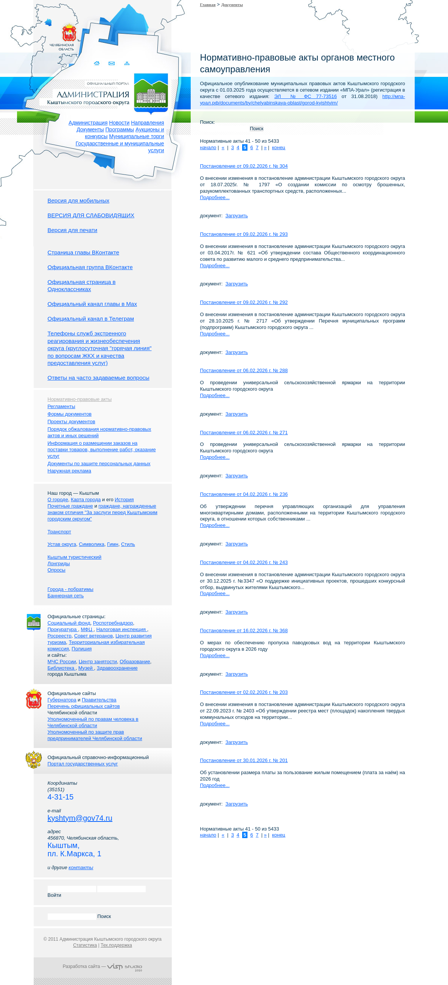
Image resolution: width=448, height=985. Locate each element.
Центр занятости (98, 661)
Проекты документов (71, 421)
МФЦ (87, 629)
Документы (90, 129)
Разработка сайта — (102, 966)
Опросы (56, 570)
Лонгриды (59, 563)
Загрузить (237, 215)
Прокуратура (63, 629)
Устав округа (62, 544)
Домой (98, 63)
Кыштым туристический (75, 557)
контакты (80, 867)
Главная (208, 4)
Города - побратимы (70, 589)
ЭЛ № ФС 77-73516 (305, 96)
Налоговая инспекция (121, 629)
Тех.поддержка (116, 945)
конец (278, 147)
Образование (135, 661)
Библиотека (62, 668)
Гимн (112, 544)
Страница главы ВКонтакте (84, 252)
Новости (119, 123)
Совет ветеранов (93, 636)
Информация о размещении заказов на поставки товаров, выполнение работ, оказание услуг (102, 449)
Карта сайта (127, 63)
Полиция (82, 648)
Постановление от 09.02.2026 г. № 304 (244, 166)
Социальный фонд (69, 623)
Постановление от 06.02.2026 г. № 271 (244, 432)
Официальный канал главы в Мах (92, 304)
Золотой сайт (20, 33)
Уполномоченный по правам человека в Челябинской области (93, 722)
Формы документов (70, 414)
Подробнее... (215, 197)
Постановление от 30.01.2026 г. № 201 (244, 760)
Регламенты (61, 406)
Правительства (99, 700)
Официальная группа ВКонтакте (90, 267)
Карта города (86, 499)
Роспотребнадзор (113, 623)
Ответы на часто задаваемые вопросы (98, 377)
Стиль (128, 544)
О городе (58, 499)
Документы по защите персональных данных (99, 463)
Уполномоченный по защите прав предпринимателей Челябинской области (95, 735)
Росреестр (60, 636)
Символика (91, 544)
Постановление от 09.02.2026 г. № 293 (244, 234)
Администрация (87, 123)
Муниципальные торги (136, 136)
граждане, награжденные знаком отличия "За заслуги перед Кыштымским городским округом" (102, 512)
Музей (86, 668)
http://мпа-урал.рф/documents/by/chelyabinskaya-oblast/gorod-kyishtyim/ (302, 100)
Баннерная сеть (66, 595)
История (124, 499)
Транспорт (60, 532)
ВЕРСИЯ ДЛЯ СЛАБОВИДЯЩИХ (91, 215)
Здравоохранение (117, 668)
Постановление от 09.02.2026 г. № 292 (244, 302)
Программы (120, 129)
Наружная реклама (69, 471)
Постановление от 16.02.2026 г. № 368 (244, 630)
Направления (147, 123)
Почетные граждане (70, 506)
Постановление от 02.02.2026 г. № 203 (244, 692)
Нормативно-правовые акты (80, 399)
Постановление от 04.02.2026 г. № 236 (244, 494)
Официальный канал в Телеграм (91, 318)
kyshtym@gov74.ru (80, 818)
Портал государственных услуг (83, 764)
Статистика (85, 945)
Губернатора (62, 700)
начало (208, 147)
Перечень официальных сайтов (84, 706)
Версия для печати (73, 230)
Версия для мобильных (78, 200)
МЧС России (62, 661)
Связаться (112, 63)
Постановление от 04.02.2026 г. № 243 (244, 562)
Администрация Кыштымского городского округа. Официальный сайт (106, 93)
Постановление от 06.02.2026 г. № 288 (244, 370)
